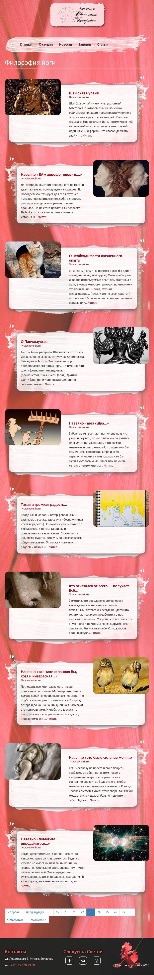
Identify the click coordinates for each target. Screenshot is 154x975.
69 (57, 912)
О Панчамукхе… (35, 341)
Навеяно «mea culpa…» (89, 423)
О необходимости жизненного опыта (95, 258)
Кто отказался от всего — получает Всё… (99, 588)
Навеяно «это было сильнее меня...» (101, 757)
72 (82, 912)
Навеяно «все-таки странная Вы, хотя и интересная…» (49, 673)
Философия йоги (79, 97)
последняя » (38, 919)
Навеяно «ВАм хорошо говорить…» (51, 174)
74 (98, 912)
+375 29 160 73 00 (23, 965)
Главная (26, 44)
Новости (65, 44)
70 (65, 912)
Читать (87, 135)
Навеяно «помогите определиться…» (38, 841)
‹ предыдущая (34, 912)
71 (74, 912)
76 (115, 912)
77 (123, 912)
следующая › (16, 919)
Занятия (84, 44)
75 (107, 912)
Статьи (102, 44)
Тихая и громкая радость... (44, 504)
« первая (13, 912)
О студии (46, 44)
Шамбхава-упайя (84, 93)
